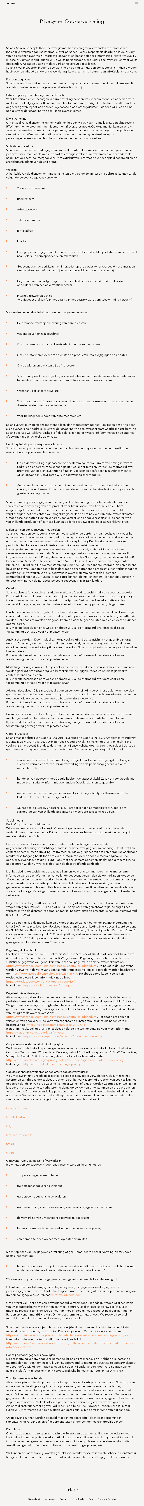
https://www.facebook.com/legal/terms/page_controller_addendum (51, 966)
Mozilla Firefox (15, 1117)
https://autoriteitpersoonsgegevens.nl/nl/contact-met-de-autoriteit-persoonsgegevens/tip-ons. (68, 1335)
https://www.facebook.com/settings (46, 985)
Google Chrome (17, 1108)
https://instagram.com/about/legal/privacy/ (35, 1032)
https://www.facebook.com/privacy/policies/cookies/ (40, 981)
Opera (10, 1152)
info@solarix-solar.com (67, 1295)
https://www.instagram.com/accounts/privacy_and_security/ (62, 1036)
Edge (9, 1126)
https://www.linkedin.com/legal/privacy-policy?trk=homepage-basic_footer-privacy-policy (65, 1060)
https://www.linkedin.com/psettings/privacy (51, 1064)
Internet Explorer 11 (19, 1135)
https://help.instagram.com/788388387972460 (56, 1024)
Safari (10, 1144)
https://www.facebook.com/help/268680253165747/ (44, 973)
